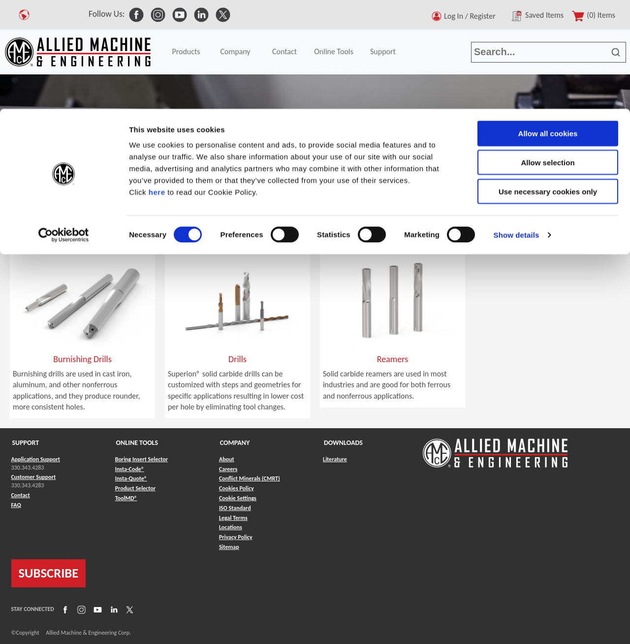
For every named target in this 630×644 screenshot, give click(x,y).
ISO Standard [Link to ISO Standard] (235, 508)
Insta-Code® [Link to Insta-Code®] (129, 469)
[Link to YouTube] (96, 609)
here (157, 83)
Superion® (129, 225)
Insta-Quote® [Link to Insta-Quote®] (131, 478)
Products (50, 225)
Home (14, 225)
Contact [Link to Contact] (20, 495)
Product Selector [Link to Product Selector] (135, 488)
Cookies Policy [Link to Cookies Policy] (236, 488)
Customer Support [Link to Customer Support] (33, 477)
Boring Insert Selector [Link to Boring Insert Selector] (141, 459)
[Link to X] (128, 609)
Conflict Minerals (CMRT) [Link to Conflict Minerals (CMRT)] (249, 478)
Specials (88, 225)
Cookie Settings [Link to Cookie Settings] (237, 498)
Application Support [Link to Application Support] (35, 459)
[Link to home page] (495, 448)
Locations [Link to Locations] (230, 527)
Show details (516, 126)
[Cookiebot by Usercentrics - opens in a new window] (64, 126)
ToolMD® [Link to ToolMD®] (126, 498)
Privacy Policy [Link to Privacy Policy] (235, 537)
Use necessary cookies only (548, 82)
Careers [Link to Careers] (228, 469)
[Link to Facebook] (64, 609)
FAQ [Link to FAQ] (16, 505)
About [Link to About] (226, 459)
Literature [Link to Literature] (335, 459)
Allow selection (547, 53)
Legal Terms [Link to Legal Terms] (233, 517)
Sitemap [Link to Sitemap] (229, 546)
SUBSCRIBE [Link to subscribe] (49, 573)
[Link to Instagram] (80, 609)
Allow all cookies (548, 24)
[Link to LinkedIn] (112, 609)
